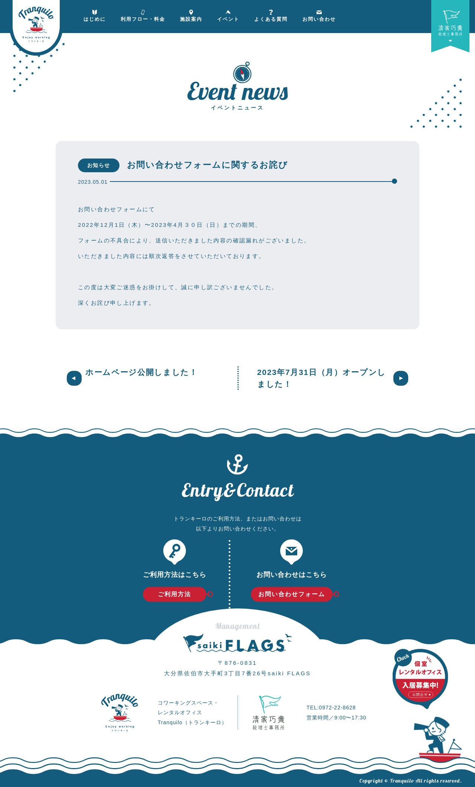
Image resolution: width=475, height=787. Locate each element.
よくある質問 (271, 14)
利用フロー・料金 (143, 14)
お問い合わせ (319, 14)
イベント (228, 14)
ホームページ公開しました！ (141, 372)
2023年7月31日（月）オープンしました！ (321, 378)
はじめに (94, 14)
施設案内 (191, 14)
